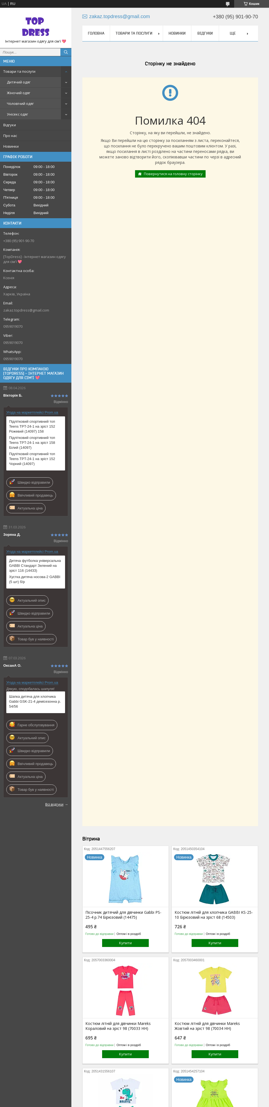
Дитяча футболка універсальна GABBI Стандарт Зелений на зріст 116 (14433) (35, 566)
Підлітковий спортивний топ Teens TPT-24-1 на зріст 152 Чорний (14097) (32, 459)
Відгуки (9, 124)
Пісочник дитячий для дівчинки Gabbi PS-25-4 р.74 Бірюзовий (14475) (123, 915)
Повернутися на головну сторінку (173, 173)
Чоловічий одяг (20, 103)
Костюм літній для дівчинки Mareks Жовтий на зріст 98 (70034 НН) (207, 1026)
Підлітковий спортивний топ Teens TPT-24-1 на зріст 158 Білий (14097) (32, 443)
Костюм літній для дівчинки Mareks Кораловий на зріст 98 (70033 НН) (118, 1026)
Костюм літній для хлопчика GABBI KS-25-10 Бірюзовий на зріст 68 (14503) (214, 915)
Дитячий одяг (18, 82)
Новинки (11, 146)
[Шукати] (65, 52)
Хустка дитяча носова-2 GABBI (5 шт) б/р (34, 579)
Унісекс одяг (17, 114)
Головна (96, 33)
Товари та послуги (19, 71)
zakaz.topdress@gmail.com (26, 310)
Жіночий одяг (18, 92)
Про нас (10, 135)
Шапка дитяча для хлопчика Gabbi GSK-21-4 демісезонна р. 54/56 (35, 701)
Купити (125, 942)
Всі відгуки (54, 804)
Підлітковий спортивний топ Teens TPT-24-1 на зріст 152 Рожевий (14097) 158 (32, 426)
